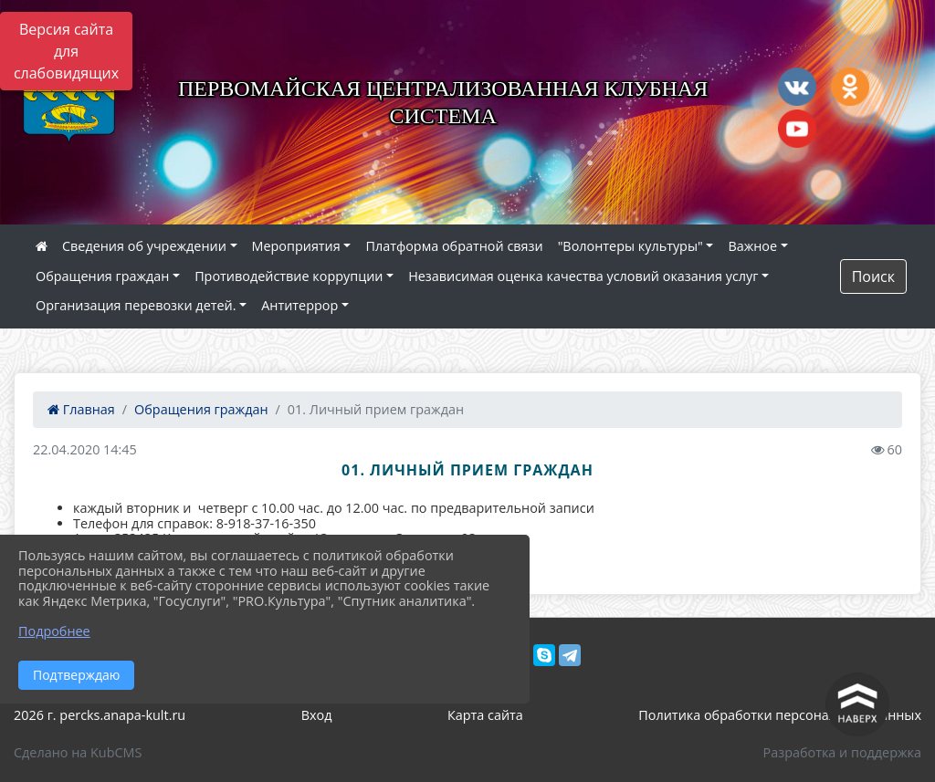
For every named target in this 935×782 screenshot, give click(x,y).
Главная (81, 409)
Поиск (873, 276)
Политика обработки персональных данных (779, 715)
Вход (316, 715)
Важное (752, 246)
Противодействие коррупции (288, 276)
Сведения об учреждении (144, 246)
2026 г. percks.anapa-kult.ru (99, 715)
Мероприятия (296, 246)
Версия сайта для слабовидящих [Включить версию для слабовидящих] (66, 51)
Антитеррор (299, 305)
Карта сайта (485, 715)
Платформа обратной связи (453, 246)
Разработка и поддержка (842, 752)
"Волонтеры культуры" (630, 246)
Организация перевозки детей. (136, 305)
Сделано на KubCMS (78, 752)
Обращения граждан (102, 276)
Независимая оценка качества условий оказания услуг (583, 276)
